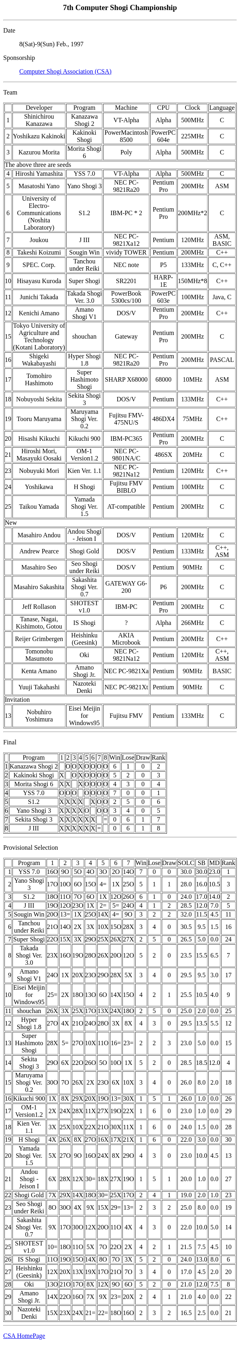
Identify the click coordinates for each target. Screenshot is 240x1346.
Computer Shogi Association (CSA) (65, 71)
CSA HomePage (24, 1335)
